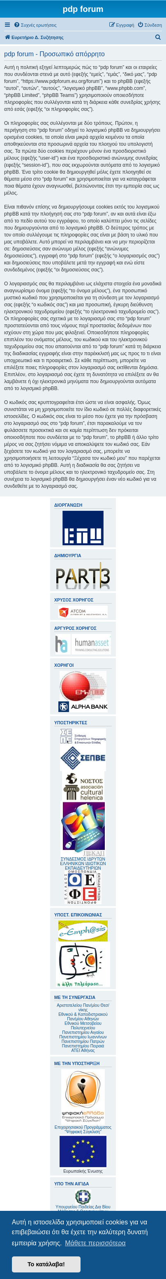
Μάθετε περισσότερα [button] (95, 1243)
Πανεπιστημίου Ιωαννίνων (82, 1037)
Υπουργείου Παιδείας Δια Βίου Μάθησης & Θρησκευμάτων (82, 1209)
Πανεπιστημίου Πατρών (83, 1041)
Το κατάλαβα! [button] (46, 1264)
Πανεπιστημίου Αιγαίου (83, 1032)
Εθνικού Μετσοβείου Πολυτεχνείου (83, 1025)
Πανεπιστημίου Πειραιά (83, 1046)
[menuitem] (35, 25)
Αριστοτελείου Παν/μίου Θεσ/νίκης (83, 1007)
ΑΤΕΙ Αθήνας (83, 1050)
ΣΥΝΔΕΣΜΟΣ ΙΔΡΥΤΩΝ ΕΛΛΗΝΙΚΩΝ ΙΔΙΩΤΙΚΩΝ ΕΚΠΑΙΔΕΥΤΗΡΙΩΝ (83, 863)
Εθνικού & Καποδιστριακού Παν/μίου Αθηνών (83, 1016)
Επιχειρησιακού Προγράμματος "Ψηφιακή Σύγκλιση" (83, 1101)
